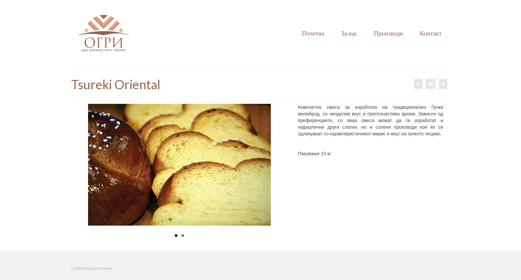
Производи (388, 33)
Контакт (431, 33)
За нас (349, 33)
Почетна (313, 33)
